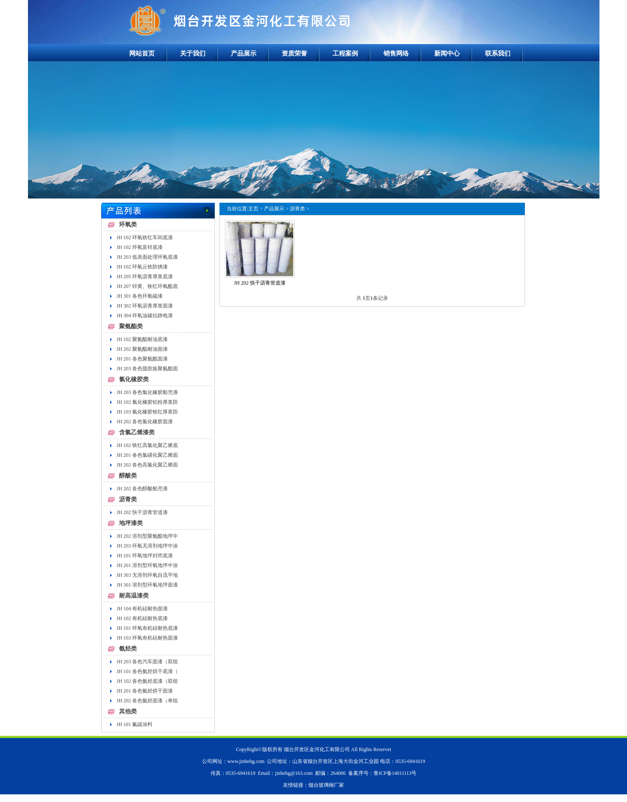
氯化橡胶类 (134, 379)
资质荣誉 (294, 53)
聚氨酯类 (131, 326)
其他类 (128, 711)
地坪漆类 (131, 523)
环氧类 (128, 224)
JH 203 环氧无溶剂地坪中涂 (147, 546)
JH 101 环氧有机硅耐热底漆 (147, 628)
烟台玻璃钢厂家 (326, 785)
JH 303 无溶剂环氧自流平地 (147, 575)
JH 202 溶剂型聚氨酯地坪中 (147, 536)
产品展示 (243, 53)
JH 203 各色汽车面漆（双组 (147, 662)
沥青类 (128, 499)
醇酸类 (128, 475)
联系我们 (497, 53)
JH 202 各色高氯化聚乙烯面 (147, 465)
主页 (253, 209)
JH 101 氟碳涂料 (135, 724)
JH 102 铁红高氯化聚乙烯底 (147, 445)
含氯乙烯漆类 (137, 432)
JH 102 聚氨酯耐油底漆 (142, 339)
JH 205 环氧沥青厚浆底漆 (145, 276)
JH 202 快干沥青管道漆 (142, 512)
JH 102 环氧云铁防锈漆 (142, 267)
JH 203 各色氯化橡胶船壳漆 (147, 392)
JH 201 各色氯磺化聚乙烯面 (147, 455)
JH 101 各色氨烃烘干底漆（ (147, 671)
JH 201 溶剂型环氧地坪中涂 (147, 565)
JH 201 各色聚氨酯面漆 (142, 359)
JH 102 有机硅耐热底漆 (142, 618)
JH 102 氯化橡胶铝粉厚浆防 (147, 402)
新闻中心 (447, 53)
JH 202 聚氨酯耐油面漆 (142, 349)
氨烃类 (128, 649)
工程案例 (345, 53)
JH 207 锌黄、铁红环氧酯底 (147, 286)
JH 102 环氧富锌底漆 (140, 247)
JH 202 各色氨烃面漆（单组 (147, 701)
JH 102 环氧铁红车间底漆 (145, 237)
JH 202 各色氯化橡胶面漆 (145, 422)
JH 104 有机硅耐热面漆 (142, 609)
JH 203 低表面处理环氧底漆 (147, 257)
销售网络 (396, 53)
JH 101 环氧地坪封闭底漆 (145, 556)
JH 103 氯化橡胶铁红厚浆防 (147, 412)
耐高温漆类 (134, 595)
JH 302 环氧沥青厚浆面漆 (145, 306)
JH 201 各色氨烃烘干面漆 (145, 691)
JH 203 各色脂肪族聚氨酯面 (147, 369)
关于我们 (192, 53)
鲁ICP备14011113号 (395, 773)
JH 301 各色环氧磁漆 (140, 296)
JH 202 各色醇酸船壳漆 (142, 489)
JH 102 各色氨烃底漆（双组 (147, 681)
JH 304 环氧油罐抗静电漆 (145, 316)
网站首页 (142, 53)
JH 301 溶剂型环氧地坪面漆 (147, 585)
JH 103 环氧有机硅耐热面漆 (147, 638)
